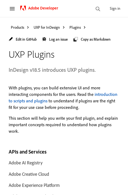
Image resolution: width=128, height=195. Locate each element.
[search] (98, 9)
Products (17, 27)
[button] (23, 39)
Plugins (75, 27)
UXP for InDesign (47, 27)
